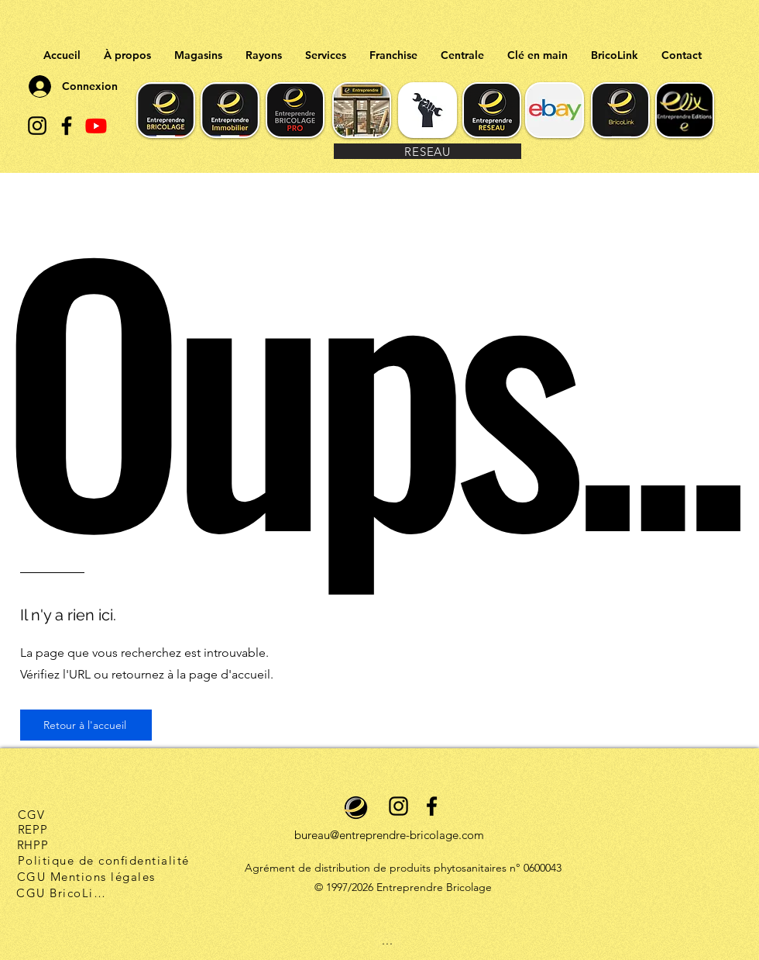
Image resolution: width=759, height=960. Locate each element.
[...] (387, 940)
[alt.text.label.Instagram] (37, 125)
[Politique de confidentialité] (104, 860)
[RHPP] (32, 844)
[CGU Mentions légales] (87, 876)
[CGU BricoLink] (63, 892)
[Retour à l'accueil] (86, 725)
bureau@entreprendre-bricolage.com (389, 834)
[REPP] (32, 829)
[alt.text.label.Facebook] (66, 125)
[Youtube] (96, 125)
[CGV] (31, 814)
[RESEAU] (427, 151)
